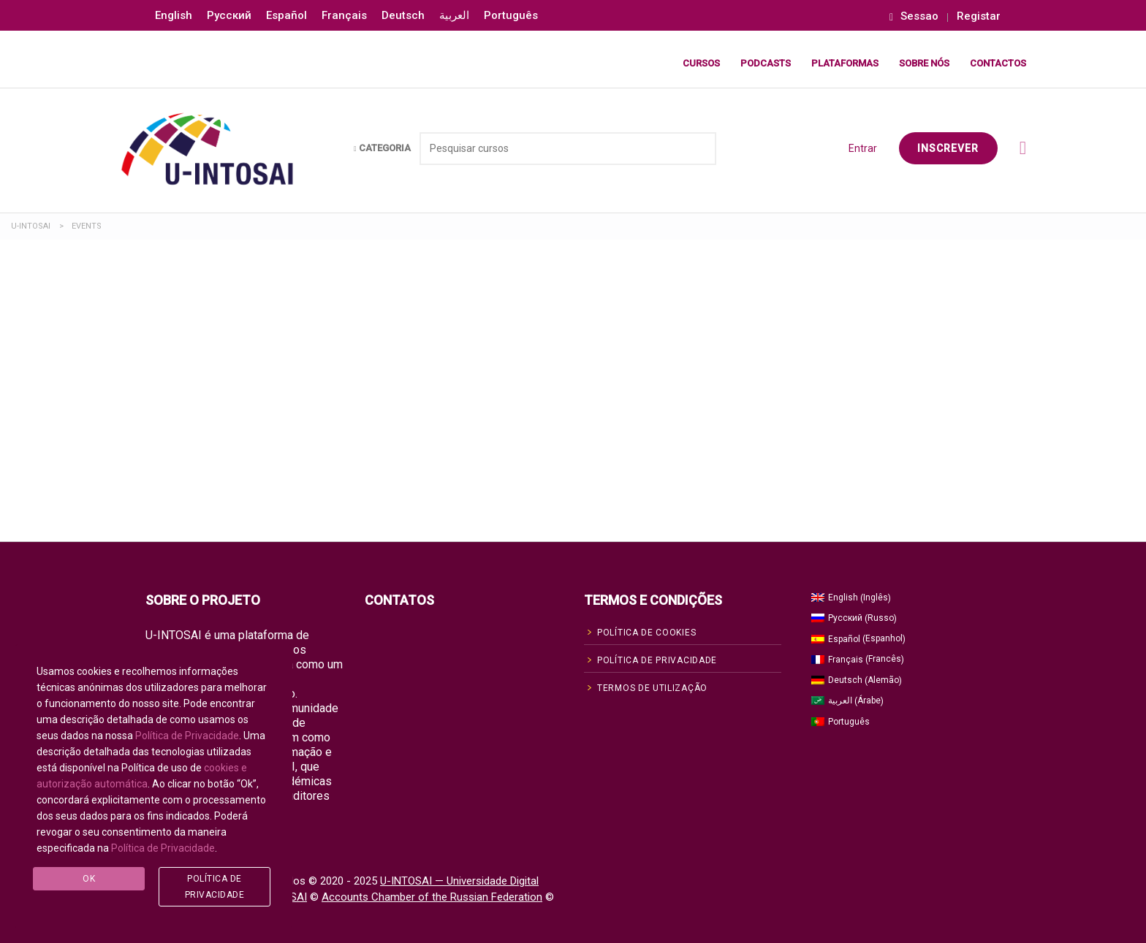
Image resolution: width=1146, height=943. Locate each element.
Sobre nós (924, 63)
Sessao (913, 16)
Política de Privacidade (187, 735)
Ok (89, 879)
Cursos (701, 63)
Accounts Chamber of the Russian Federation (432, 897)
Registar (979, 16)
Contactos (998, 63)
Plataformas (845, 63)
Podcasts (765, 63)
